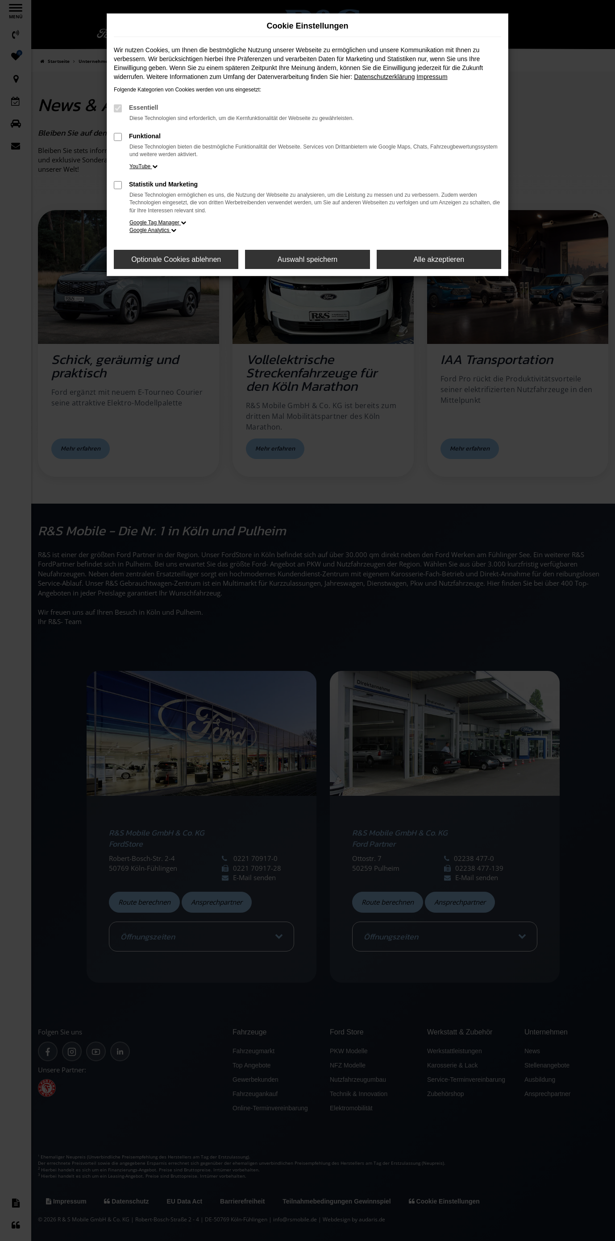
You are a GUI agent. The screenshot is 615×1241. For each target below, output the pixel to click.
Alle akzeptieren (438, 259)
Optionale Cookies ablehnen (176, 259)
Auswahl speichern (307, 259)
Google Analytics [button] (152, 230)
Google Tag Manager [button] (157, 222)
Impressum (431, 76)
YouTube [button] (143, 166)
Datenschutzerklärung (384, 76)
